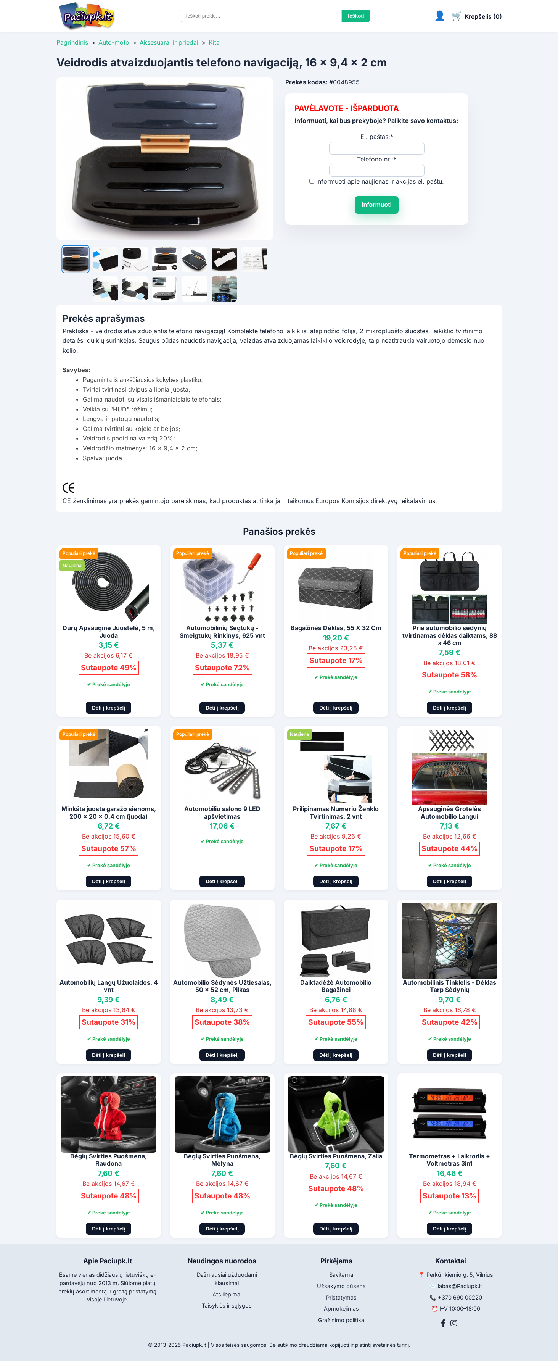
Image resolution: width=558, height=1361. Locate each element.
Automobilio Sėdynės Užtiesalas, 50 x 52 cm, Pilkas (222, 986)
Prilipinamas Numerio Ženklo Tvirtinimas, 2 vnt (336, 812)
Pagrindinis (72, 42)
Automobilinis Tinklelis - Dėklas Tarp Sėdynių (449, 986)
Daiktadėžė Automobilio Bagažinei (335, 986)
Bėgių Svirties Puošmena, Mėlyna (222, 1159)
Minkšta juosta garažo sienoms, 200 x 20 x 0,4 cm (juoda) (108, 812)
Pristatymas (341, 1297)
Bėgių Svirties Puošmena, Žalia (336, 1156)
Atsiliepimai (226, 1294)
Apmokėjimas (341, 1308)
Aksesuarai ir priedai (169, 42)
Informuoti (377, 205)
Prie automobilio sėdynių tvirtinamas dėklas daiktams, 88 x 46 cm (449, 635)
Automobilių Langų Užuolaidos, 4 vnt (108, 986)
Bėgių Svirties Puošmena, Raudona (108, 1159)
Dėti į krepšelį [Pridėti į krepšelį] (108, 708)
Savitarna (341, 1274)
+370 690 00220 (460, 1297)
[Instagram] (453, 1323)
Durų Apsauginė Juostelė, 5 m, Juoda (109, 631)
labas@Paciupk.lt (460, 1286)
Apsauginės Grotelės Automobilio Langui (449, 812)
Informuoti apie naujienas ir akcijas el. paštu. (380, 181)
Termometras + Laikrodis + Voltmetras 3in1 (449, 1159)
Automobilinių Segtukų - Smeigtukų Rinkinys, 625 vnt (222, 631)
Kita (214, 42)
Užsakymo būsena (341, 1286)
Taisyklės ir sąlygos (227, 1305)
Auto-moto (113, 42)
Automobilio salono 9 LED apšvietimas (222, 812)
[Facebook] (443, 1323)
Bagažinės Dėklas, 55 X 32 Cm (336, 628)
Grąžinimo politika (341, 1320)
